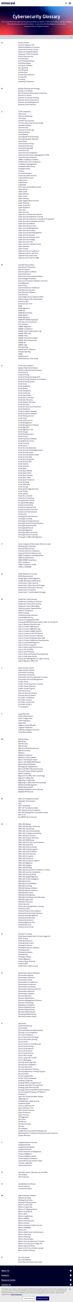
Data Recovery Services (26, 290)
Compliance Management (27, 164)
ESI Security (22, 514)
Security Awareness (25, 1067)
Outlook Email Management (28, 915)
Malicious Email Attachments (28, 748)
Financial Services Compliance (29, 551)
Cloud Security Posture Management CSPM (33, 155)
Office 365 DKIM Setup (26, 840)
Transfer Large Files (25, 1163)
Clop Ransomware (24, 125)
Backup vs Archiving (25, 91)
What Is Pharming (24, 1234)
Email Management (25, 423)
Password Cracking (25, 934)
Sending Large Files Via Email (28, 1087)
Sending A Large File (25, 1081)
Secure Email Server (25, 1051)
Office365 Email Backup (26, 895)
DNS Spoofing (23, 347)
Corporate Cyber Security (27, 176)
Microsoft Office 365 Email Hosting (30, 769)
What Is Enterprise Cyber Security (30, 1225)
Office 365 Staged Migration (28, 877)
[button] (70, 3)
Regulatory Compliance (26, 1005)
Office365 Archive (24, 881)
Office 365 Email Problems (27, 851)
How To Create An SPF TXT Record (30, 633)
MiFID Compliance (24, 773)
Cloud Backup (23, 134)
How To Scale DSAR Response (28, 643)
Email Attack (22, 384)
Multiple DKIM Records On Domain (30, 789)
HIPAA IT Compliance (25, 611)
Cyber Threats (23, 249)
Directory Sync (23, 301)
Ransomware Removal (26, 991)
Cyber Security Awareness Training (30, 217)
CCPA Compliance (24, 112)
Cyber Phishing (23, 203)
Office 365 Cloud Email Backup (29, 831)
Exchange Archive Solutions (28, 516)
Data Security (23, 295)
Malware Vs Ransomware (27, 757)
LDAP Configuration (25, 718)
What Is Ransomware (25, 1239)
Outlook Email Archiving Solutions (30, 913)
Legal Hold (22, 723)
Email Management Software (28, 425)
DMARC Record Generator (27, 340)
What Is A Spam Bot (25, 1207)
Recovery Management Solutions (30, 1000)
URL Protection (23, 1177)
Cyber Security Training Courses (29, 244)
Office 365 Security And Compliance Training (34, 870)
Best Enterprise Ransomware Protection (32, 93)
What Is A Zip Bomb (25, 1212)
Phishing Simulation (25, 952)
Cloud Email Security (25, 146)
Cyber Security (23, 212)
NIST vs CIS (22, 815)
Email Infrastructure (25, 420)
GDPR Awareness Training (27, 574)
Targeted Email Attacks (26, 1147)
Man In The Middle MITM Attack (29, 762)
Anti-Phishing (23, 70)
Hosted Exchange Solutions (28, 615)
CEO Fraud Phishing (25, 116)
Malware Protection (25, 755)
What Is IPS (22, 1230)
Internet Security (24, 691)
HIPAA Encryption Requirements (29, 608)
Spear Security (23, 1115)
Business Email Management (28, 102)
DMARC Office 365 (24, 333)
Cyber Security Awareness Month (30, 214)
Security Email (23, 1074)
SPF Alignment (23, 1117)
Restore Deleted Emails (26, 1007)
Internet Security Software (27, 693)
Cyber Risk (22, 210)
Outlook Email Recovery (26, 918)
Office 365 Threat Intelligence (28, 879)
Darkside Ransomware (26, 265)
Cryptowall (22, 185)
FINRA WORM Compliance (27, 560)
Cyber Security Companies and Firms (31, 221)
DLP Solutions (23, 324)
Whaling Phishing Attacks (27, 1202)
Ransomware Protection (27, 987)
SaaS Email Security (25, 1026)
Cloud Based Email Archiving (28, 137)
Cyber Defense (23, 194)
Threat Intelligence (25, 1154)
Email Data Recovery (25, 400)
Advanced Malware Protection (29, 47)
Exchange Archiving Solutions (28, 521)
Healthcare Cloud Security (27, 599)
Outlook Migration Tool (26, 922)
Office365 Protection (25, 902)
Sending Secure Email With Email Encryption (34, 1090)
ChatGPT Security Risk (26, 121)
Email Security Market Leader (28, 455)
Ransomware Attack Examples (29, 973)
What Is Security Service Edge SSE (30, 1243)
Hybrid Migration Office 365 (28, 661)
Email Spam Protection (26, 480)
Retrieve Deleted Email (26, 1009)
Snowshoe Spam (24, 1103)
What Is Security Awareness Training (31, 1241)
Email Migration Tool (25, 430)
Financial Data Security (26, 549)
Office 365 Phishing (25, 867)
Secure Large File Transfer (27, 1058)
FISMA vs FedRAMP (25, 567)
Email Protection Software (27, 439)
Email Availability (24, 386)
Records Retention (25, 996)
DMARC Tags (22, 345)
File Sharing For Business (27, 546)
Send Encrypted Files (25, 1076)
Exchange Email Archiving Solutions (31, 523)
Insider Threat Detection (27, 686)
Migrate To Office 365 (25, 778)
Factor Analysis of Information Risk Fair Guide (34, 544)
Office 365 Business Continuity (29, 826)
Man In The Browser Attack (27, 760)
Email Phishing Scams (26, 434)
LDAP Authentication (25, 716)
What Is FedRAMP (24, 1228)
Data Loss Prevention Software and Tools (33, 281)
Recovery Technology (25, 1003)
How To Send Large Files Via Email (30, 647)
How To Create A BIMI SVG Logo (29, 629)
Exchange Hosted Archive (27, 525)
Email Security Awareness (27, 448)
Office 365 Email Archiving (27, 847)
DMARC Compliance (25, 329)
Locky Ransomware (25, 732)
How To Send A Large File (27, 645)
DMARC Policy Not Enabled (27, 338)
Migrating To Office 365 (26, 780)
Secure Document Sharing (27, 1039)
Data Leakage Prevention (27, 279)
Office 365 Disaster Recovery (28, 838)
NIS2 (19, 803)
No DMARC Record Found (27, 817)
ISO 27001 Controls (25, 700)
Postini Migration (24, 959)
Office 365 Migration (25, 863)
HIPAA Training (23, 613)
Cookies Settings (28, 1298)
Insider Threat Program (26, 688)
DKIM (20, 306)
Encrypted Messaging (26, 503)
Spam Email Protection (26, 1110)
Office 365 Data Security (26, 835)
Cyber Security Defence (26, 223)
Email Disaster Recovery (26, 402)
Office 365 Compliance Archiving (29, 833)
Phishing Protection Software (28, 948)
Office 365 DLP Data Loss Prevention (31, 842)
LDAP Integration (24, 721)
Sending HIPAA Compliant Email (29, 1083)
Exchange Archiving (25, 519)
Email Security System (26, 459)
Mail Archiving (23, 739)
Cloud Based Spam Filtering (28, 139)
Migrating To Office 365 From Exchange (32, 783)
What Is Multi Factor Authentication (31, 1232)
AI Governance (23, 59)
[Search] (66, 3)
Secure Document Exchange (28, 1037)
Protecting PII (23, 964)
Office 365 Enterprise (25, 858)
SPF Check (21, 1119)
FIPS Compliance (24, 562)
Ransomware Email (25, 980)
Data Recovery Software (26, 292)
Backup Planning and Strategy (29, 88)
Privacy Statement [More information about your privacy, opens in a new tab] (16, 1294)
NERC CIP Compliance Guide (28, 799)
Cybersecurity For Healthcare (28, 251)
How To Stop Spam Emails (27, 656)
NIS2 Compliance (24, 806)
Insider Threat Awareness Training (30, 684)
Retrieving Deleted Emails (27, 1014)
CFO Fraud (22, 118)
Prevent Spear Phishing (26, 961)
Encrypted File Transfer (26, 500)
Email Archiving (23, 375)
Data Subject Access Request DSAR (30, 297)
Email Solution (23, 464)
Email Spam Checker (25, 475)
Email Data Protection (26, 398)
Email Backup (23, 388)
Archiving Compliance (26, 81)
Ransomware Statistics (26, 993)
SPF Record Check (24, 1124)
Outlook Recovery (24, 925)
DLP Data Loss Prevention (27, 322)
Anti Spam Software (25, 65)
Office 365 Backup (24, 824)
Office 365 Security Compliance (29, 872)
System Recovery (24, 1135)
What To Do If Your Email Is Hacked (30, 1248)
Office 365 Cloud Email (26, 829)
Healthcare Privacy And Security (29, 604)
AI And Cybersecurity (25, 56)
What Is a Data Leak (25, 1205)
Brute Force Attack (24, 95)
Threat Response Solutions (28, 1158)
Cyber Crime (22, 192)
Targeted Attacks (24, 1145)
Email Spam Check (24, 473)
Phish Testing (23, 938)
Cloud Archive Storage (26, 130)
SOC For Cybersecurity (26, 1106)
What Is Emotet (23, 1223)
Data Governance (24, 274)
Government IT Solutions (27, 590)
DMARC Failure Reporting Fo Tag (29, 331)
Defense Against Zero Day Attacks (30, 299)
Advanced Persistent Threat (28, 49)
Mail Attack (22, 741)
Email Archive (23, 372)
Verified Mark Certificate (26, 1184)
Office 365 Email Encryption (28, 849)
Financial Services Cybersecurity (29, 553)
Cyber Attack (22, 189)
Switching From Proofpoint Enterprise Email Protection (38, 1133)
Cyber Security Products (27, 230)
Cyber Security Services (26, 235)
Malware (21, 753)
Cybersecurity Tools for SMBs (28, 258)
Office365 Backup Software (27, 888)
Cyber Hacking (23, 198)
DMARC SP (22, 342)
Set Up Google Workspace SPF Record (31, 1092)
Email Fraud (22, 418)
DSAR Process (23, 356)
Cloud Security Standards (27, 157)
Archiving (21, 79)
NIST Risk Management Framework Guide (33, 812)
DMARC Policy (23, 336)
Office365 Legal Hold (25, 899)
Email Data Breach (24, 395)
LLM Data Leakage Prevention (28, 730)
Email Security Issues (25, 452)
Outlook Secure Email (26, 927)
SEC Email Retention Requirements (30, 1030)
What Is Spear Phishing (26, 1246)
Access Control (23, 43)
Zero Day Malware (24, 1260)
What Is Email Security (26, 1221)
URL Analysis (22, 1175)
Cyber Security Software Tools (29, 237)
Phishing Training (24, 957)
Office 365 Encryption (25, 856)
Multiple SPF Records (25, 792)
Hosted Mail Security (25, 617)
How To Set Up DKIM (25, 649)
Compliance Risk (24, 169)
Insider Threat (23, 682)
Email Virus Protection (26, 498)
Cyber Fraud (22, 196)
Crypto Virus (22, 180)
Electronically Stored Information (30, 370)
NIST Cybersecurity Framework (29, 810)
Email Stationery (24, 484)
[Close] (70, 1289)
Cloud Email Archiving (26, 144)
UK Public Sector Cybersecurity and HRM (32, 1172)
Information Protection (26, 675)
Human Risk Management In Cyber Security (33, 659)
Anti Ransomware (24, 63)
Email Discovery (24, 404)
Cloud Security (23, 150)
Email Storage (23, 487)
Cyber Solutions (24, 246)
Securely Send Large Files (27, 1062)
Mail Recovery (23, 744)
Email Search (22, 446)
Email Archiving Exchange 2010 (29, 377)
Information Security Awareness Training (32, 677)
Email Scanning (23, 443)
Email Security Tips (25, 461)
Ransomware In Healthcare (28, 982)
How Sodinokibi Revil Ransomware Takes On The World (38, 622)
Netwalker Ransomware (26, 801)
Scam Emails (22, 1028)
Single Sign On (23, 1099)
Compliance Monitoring (26, 166)
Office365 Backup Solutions (28, 890)
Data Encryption (24, 269)
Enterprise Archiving (25, 505)
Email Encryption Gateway (27, 411)
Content (21, 171)
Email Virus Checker (25, 496)
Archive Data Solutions (26, 75)
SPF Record (22, 1122)
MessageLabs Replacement (28, 767)
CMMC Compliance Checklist (28, 160)
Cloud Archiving (23, 132)
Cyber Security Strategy (26, 239)
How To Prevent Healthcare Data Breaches (33, 640)
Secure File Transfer (25, 1055)
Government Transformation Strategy (31, 592)
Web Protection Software (27, 1196)
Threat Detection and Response (29, 1152)
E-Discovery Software (25, 366)
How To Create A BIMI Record (28, 627)
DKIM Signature (23, 317)
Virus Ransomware (25, 1188)
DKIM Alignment (24, 308)
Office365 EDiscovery (25, 893)
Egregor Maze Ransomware (28, 368)
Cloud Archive (23, 128)
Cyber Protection (24, 205)
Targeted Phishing (24, 1149)
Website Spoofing (24, 1198)
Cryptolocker (22, 182)
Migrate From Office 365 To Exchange (31, 776)
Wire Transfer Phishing (26, 1250)
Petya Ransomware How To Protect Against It (34, 936)
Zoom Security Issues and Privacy (30, 1262)
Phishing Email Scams (26, 943)
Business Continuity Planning (28, 98)
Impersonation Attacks (26, 670)
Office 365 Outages (25, 865)
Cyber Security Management (28, 228)
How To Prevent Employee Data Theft (31, 638)
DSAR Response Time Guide (28, 358)
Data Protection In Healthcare (29, 288)
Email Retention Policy (26, 441)
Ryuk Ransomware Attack (27, 1016)
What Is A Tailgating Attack (27, 1209)
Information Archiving (26, 672)
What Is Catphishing (25, 1216)
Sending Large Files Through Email (30, 1085)
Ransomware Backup (25, 975)
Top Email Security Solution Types (30, 1161)
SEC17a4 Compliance (25, 1035)
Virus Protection (24, 1186)
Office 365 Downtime (25, 845)
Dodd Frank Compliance (26, 349)
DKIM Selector (23, 315)
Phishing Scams (23, 950)
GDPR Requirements (25, 576)
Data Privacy (22, 285)
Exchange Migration (25, 530)
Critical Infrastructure (26, 178)
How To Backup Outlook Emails (29, 624)
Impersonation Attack (26, 668)
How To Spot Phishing (26, 652)
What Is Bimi (22, 1214)
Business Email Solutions (27, 104)
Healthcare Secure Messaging (28, 606)
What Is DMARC (23, 1218)
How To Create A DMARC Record (29, 631)
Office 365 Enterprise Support (28, 861)
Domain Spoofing (24, 352)
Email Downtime (24, 409)
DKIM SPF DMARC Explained (28, 320)
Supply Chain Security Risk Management (32, 1131)
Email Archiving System (26, 382)
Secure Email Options (26, 1049)
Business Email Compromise (28, 100)
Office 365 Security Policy (27, 874)
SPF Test (21, 1126)
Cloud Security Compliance (27, 153)
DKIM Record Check (25, 313)
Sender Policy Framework (27, 1078)
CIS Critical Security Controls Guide (30, 123)
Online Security (23, 904)
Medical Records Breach (26, 764)
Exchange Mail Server (25, 528)
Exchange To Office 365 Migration (30, 537)
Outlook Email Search (26, 920)
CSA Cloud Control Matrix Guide (29, 187)
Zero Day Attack (24, 1257)
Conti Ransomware (25, 173)
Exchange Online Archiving (27, 532)
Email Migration (23, 427)
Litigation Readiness (25, 727)
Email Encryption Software (27, 414)
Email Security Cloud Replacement (30, 450)
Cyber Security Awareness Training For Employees (36, 219)
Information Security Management (30, 679)
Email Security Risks (25, 457)
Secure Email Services (26, 1053)
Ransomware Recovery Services (29, 989)
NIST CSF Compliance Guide (28, 808)
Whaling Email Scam (25, 1200)
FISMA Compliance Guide (27, 565)
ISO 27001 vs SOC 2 (25, 704)
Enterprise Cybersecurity (27, 507)
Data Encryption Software (27, 272)
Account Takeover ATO (26, 45)
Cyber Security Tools (25, 242)
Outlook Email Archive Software (29, 911)
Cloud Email (22, 141)
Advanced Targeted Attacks (28, 52)
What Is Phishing (24, 1237)
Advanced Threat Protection (28, 54)
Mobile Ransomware (25, 787)
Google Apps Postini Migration (29, 578)
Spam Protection (24, 1112)
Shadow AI (22, 1094)
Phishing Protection (25, 945)
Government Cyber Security (28, 583)
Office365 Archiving (25, 886)
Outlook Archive (24, 909)
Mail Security (22, 746)
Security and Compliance (27, 1065)
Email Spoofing (23, 482)
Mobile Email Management (27, 785)
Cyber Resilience (24, 207)
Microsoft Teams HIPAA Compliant (30, 771)
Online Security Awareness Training (31, 906)
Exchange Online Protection (28, 535)
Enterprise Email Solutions (27, 512)
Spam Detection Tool (25, 1108)
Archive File (22, 77)
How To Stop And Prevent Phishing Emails (33, 654)
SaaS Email (22, 1023)
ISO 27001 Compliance (26, 698)
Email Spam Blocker (25, 471)
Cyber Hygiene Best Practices (28, 201)
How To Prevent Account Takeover (30, 636)
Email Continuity (24, 393)
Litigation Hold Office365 (27, 725)
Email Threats (23, 491)
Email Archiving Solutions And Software (32, 379)
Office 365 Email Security (27, 854)
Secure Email (22, 1042)
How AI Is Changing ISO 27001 (28, 620)
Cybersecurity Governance (27, 255)
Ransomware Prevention (27, 984)
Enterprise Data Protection (28, 509)
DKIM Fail (21, 311)
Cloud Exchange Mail (25, 148)
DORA (20, 354)
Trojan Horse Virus (25, 1165)
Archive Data (22, 72)
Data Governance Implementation (30, 276)
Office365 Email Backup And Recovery (31, 897)
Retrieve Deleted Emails (26, 1012)
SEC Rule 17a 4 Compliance (27, 1033)
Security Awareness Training (28, 1069)
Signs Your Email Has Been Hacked (30, 1097)
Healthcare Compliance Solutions (30, 601)
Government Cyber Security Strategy (31, 585)
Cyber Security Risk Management (30, 233)
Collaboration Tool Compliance (29, 162)
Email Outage (23, 432)
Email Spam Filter (24, 477)
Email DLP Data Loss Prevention (29, 407)
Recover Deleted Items (26, 998)
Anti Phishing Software (26, 61)
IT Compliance (23, 707)
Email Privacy (23, 436)
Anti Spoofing (23, 68)
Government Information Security (30, 588)
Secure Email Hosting (25, 1046)
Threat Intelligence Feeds (27, 1156)
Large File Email (23, 714)
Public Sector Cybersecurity (28, 966)
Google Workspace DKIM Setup (29, 581)
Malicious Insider (24, 751)
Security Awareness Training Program (31, 1071)
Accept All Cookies (42, 1298)
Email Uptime (23, 493)
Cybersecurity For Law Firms (28, 253)
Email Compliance (24, 391)
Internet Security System (27, 695)
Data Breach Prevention (26, 267)
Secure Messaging (24, 1060)
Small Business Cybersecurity (28, 1101)
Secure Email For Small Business (29, 1044)
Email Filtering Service (26, 416)
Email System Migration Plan (28, 489)
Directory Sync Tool (25, 304)
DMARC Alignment (24, 327)
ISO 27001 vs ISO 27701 (26, 702)
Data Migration (23, 283)
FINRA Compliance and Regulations (30, 555)
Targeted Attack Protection (28, 1142)
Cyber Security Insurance (27, 226)
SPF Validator (23, 1128)
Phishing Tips (23, 954)
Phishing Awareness (25, 941)
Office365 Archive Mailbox (27, 883)
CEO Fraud (22, 114)
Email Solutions (23, 466)
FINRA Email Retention (26, 558)
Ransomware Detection (26, 977)
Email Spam (22, 468)
